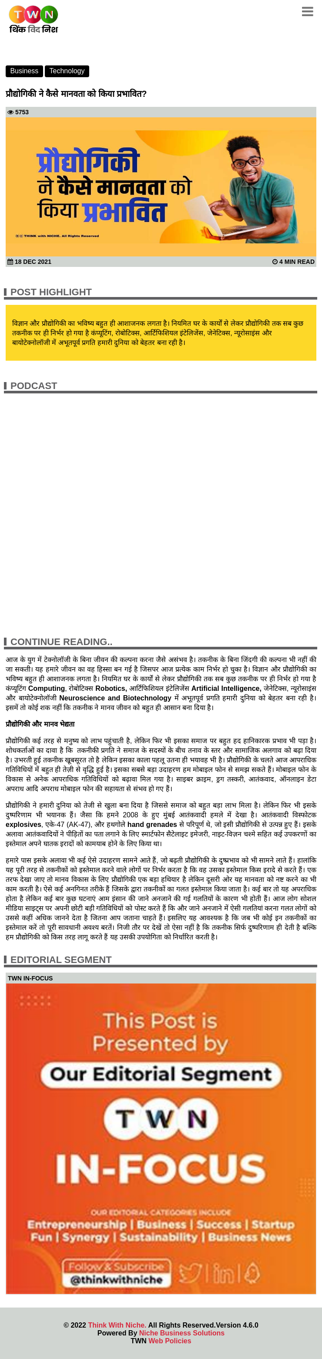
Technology (67, 71)
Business (24, 71)
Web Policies (169, 1341)
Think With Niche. (117, 1325)
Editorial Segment (61, 959)
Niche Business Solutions (182, 1333)
